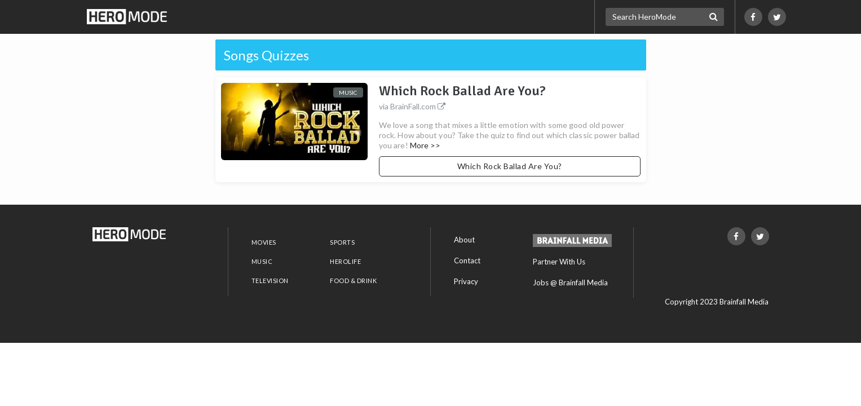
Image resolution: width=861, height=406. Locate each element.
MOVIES (263, 242)
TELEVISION (270, 280)
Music (348, 92)
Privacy (466, 281)
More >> (425, 145)
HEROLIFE (345, 261)
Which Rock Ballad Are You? (510, 98)
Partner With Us (559, 261)
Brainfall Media (744, 301)
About (464, 239)
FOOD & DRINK (353, 280)
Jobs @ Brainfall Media (570, 282)
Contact (467, 260)
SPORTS (342, 242)
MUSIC (262, 261)
